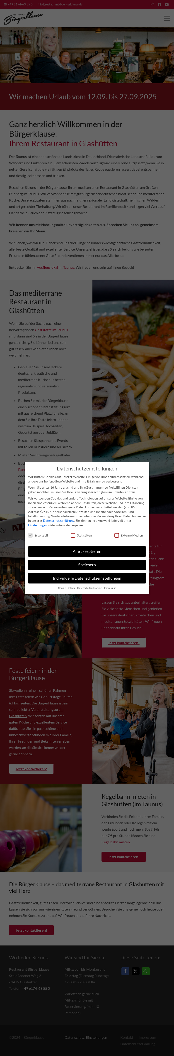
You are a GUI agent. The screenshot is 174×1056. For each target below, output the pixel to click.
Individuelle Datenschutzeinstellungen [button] (87, 578)
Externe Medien (128, 535)
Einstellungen (37, 525)
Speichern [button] (87, 564)
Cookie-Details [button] (66, 587)
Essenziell (38, 535)
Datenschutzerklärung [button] (89, 587)
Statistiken (81, 535)
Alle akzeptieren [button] (87, 551)
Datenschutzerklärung (58, 520)
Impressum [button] (110, 587)
